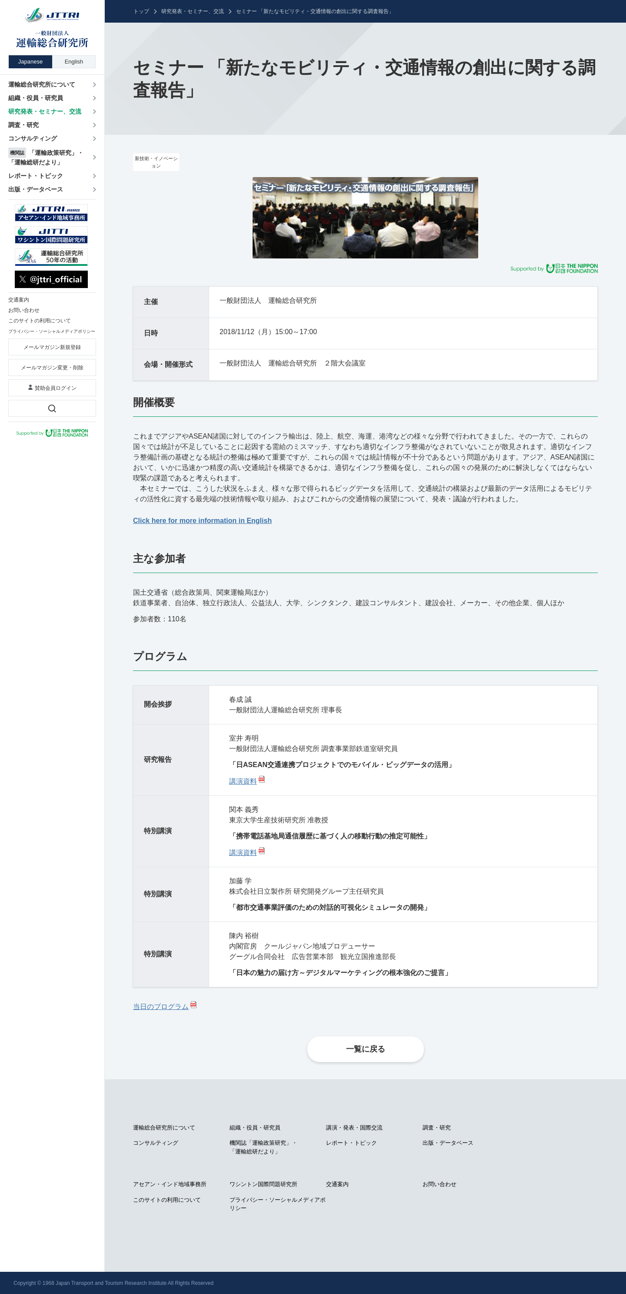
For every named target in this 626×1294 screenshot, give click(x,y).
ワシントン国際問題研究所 (263, 1184)
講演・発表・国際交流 (354, 1127)
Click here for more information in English (202, 520)
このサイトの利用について (167, 1200)
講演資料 (243, 781)
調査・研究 (437, 1127)
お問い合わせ (439, 1184)
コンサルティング (155, 1143)
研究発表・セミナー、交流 (192, 11)
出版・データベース (448, 1143)
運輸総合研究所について (164, 1127)
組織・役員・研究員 (255, 1127)
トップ (141, 11)
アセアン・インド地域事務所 (169, 1184)
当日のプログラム (161, 1006)
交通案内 (337, 1184)
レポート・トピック (351, 1143)
